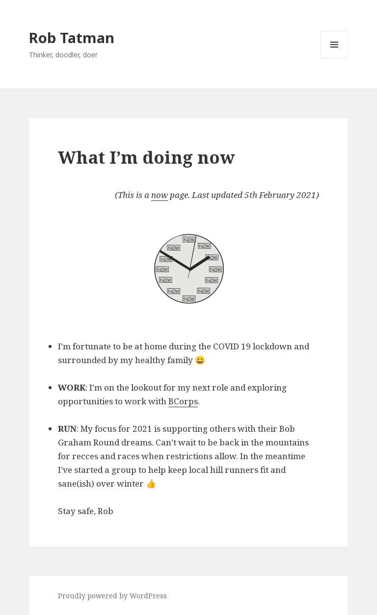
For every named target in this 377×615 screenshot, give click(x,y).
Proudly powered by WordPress (112, 595)
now (159, 194)
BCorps (183, 401)
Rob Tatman (71, 37)
